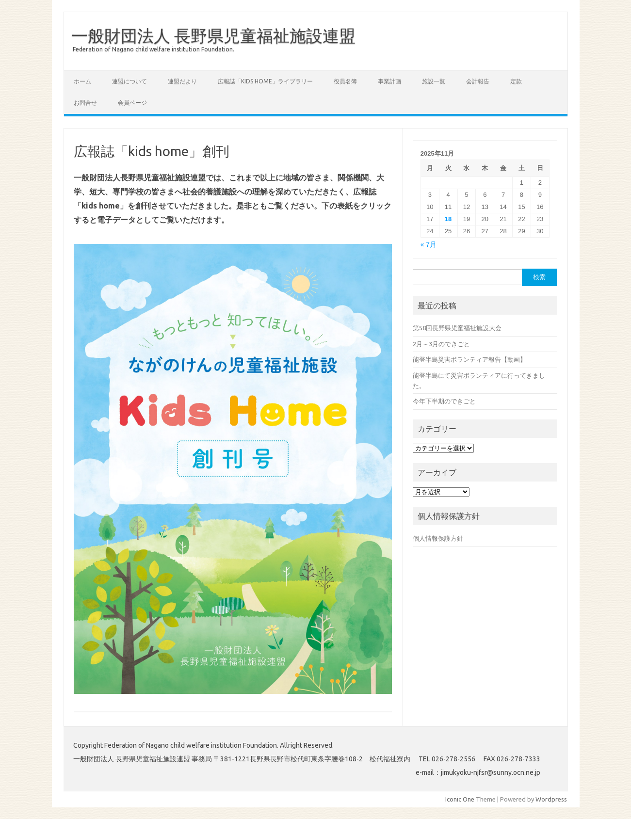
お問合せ (85, 102)
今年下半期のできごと (444, 401)
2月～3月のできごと (441, 343)
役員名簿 (345, 81)
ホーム (82, 81)
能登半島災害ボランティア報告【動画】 (469, 359)
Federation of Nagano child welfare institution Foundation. (153, 49)
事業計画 (389, 81)
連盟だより (182, 81)
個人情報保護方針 (438, 538)
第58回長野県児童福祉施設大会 (457, 327)
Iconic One (459, 799)
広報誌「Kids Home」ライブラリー (265, 81)
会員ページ (132, 102)
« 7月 (429, 244)
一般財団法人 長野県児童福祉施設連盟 (213, 35)
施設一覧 (433, 81)
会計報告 (477, 81)
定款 (516, 81)
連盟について (129, 81)
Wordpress (551, 799)
